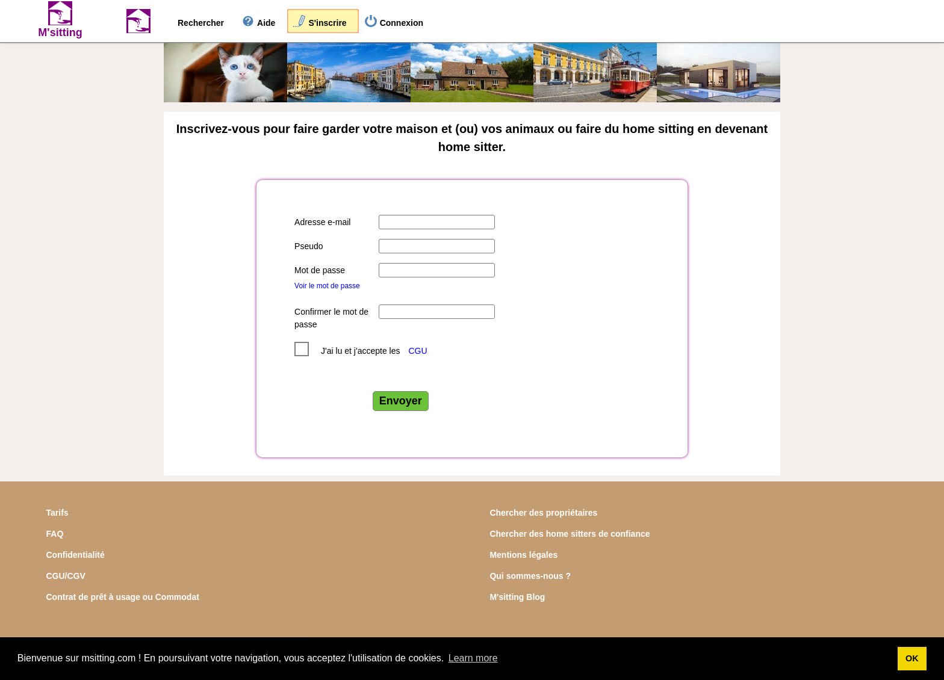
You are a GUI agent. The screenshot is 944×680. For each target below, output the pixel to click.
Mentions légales (523, 555)
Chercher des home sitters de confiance (569, 534)
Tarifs (57, 513)
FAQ (55, 534)
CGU (417, 351)
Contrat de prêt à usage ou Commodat (122, 597)
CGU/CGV (65, 576)
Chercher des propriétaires (543, 513)
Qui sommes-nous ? (530, 576)
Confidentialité (75, 555)
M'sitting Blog (517, 597)
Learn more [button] (473, 658)
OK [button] (912, 658)
